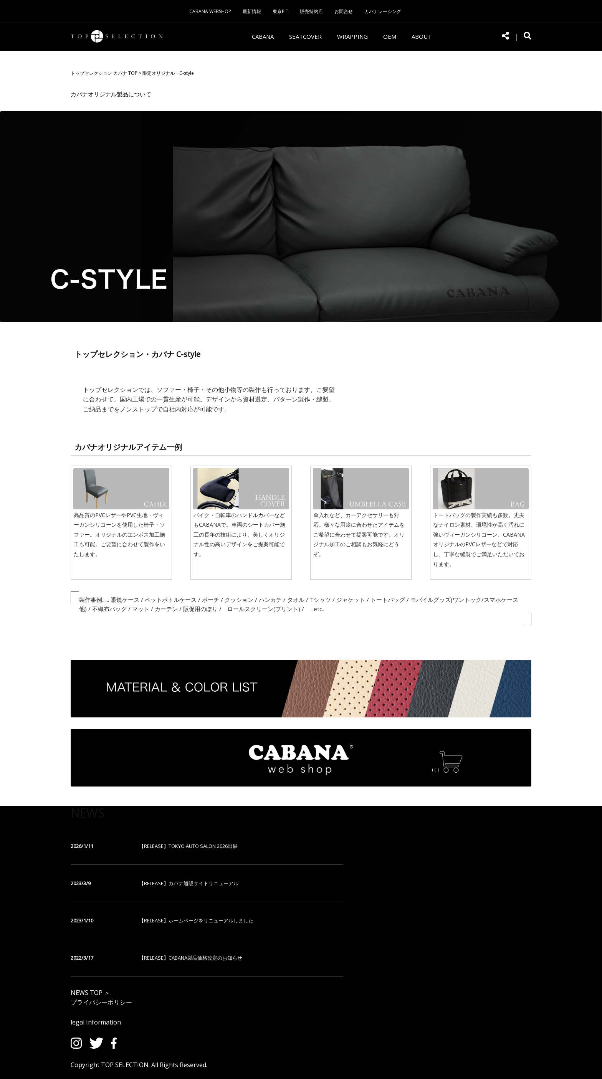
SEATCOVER (305, 36)
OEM (389, 36)
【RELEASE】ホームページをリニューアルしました (196, 920)
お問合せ (343, 11)
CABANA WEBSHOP (210, 11)
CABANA (263, 36)
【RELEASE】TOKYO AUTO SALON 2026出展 (188, 846)
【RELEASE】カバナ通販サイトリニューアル (188, 883)
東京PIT (280, 11)
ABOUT (422, 36)
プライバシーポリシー (101, 1002)
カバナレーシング (382, 11)
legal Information (96, 1022)
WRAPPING (352, 36)
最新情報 (252, 11)
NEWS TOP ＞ (90, 992)
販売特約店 (311, 11)
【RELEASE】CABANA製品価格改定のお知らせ (190, 957)
